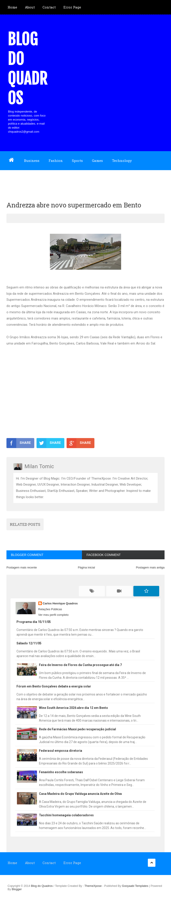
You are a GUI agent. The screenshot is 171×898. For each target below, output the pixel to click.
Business (31, 160)
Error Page (72, 7)
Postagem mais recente (21, 567)
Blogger (17, 889)
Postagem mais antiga (150, 567)
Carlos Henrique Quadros (60, 603)
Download (16, 179)
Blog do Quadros (27, 68)
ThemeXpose (93, 886)
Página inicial (86, 567)
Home (12, 7)
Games (97, 160)
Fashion (56, 160)
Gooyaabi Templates (135, 886)
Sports (77, 160)
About (30, 7)
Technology (122, 160)
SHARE (18, 443)
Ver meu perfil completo (53, 614)
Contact (49, 7)
